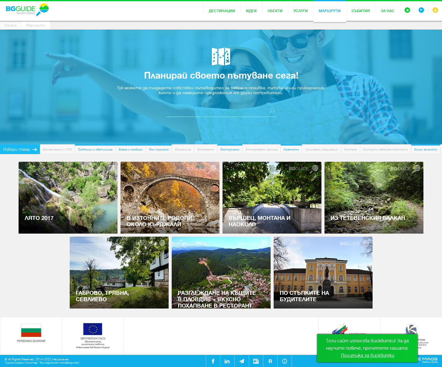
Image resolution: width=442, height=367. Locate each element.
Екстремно (205, 149)
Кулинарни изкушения (321, 149)
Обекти (275, 11)
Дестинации (222, 11)
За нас (388, 11)
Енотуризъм (229, 149)
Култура (350, 149)
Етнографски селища (261, 149)
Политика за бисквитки (367, 355)
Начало (11, 25)
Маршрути (330, 11)
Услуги (300, 11)
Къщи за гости (425, 149)
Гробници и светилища (95, 149)
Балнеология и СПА (57, 149)
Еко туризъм (159, 149)
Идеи (251, 11)
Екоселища (183, 149)
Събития (361, 11)
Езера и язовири (131, 149)
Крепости (291, 149)
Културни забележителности (385, 149)
